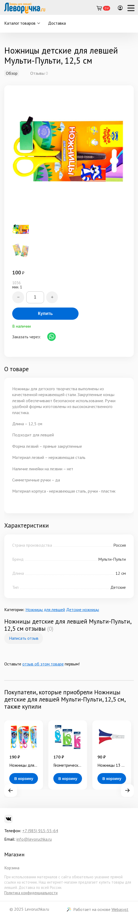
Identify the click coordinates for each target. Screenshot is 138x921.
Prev (10, 790)
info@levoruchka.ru (34, 839)
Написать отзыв (23, 638)
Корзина (11, 867)
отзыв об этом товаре (43, 663)
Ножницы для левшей (45, 609)
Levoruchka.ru (37, 909)
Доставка (57, 23)
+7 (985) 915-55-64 (40, 830)
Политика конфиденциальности (31, 892)
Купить (45, 313)
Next (127, 790)
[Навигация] (131, 8)
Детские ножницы (82, 609)
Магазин (14, 854)
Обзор (12, 73)
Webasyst (119, 909)
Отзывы (37, 73)
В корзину (23, 779)
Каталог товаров (20, 23)
